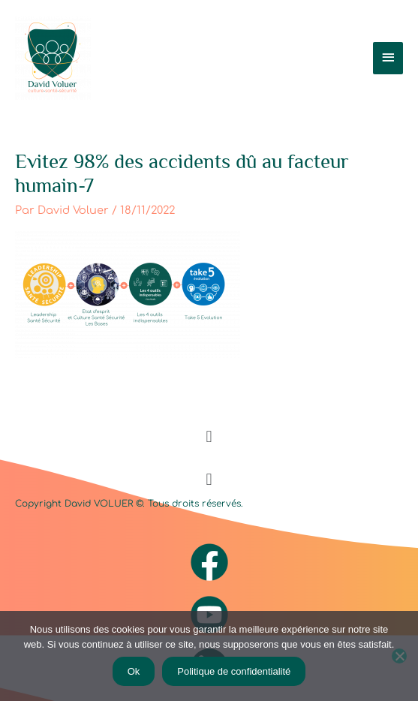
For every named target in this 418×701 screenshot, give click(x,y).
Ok (134, 671)
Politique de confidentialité (233, 671)
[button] (209, 436)
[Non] (399, 655)
